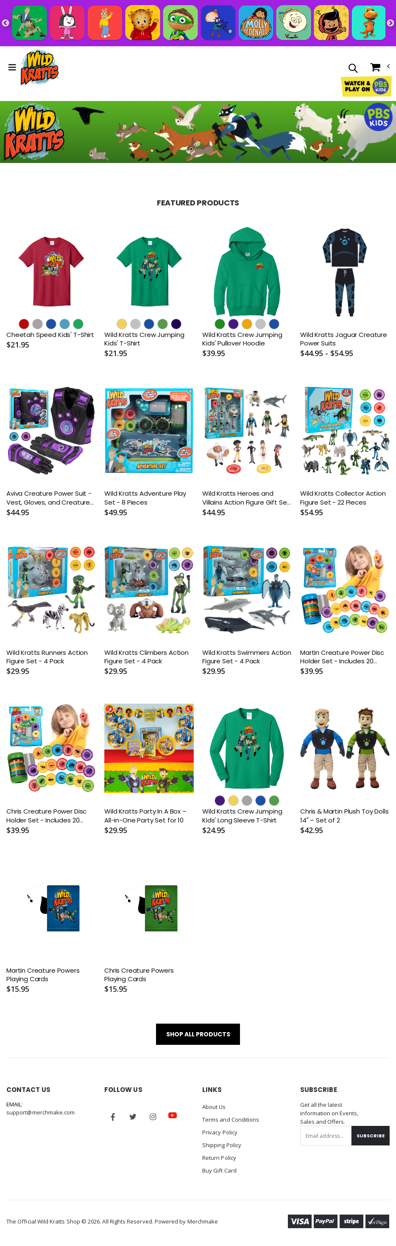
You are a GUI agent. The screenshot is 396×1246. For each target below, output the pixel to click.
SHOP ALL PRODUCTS (198, 1034)
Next (390, 23)
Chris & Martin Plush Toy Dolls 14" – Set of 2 (344, 815)
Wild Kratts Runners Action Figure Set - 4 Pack (47, 656)
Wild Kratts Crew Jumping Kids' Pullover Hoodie (242, 339)
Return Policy (219, 1158)
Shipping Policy (221, 1145)
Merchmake (202, 1221)
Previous (5, 23)
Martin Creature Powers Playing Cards (43, 974)
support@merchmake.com (40, 1112)
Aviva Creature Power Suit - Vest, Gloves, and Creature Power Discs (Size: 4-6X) (49, 498)
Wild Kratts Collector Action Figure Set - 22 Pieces (343, 497)
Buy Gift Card (219, 1170)
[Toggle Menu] (12, 67)
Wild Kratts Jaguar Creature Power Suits (343, 339)
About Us (214, 1107)
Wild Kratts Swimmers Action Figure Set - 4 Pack (246, 656)
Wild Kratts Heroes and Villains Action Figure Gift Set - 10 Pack (246, 498)
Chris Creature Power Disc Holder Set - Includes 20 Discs (46, 816)
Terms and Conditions (230, 1119)
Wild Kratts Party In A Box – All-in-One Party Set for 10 (145, 815)
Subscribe (371, 1135)
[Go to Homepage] (39, 67)
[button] (353, 69)
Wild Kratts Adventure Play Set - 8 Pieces (145, 497)
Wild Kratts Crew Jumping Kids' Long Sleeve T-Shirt (242, 815)
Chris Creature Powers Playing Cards (139, 974)
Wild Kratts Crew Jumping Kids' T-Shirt (144, 339)
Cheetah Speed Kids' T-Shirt (50, 335)
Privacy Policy (219, 1132)
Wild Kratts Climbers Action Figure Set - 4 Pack (146, 656)
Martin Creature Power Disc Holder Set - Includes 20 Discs (342, 657)
